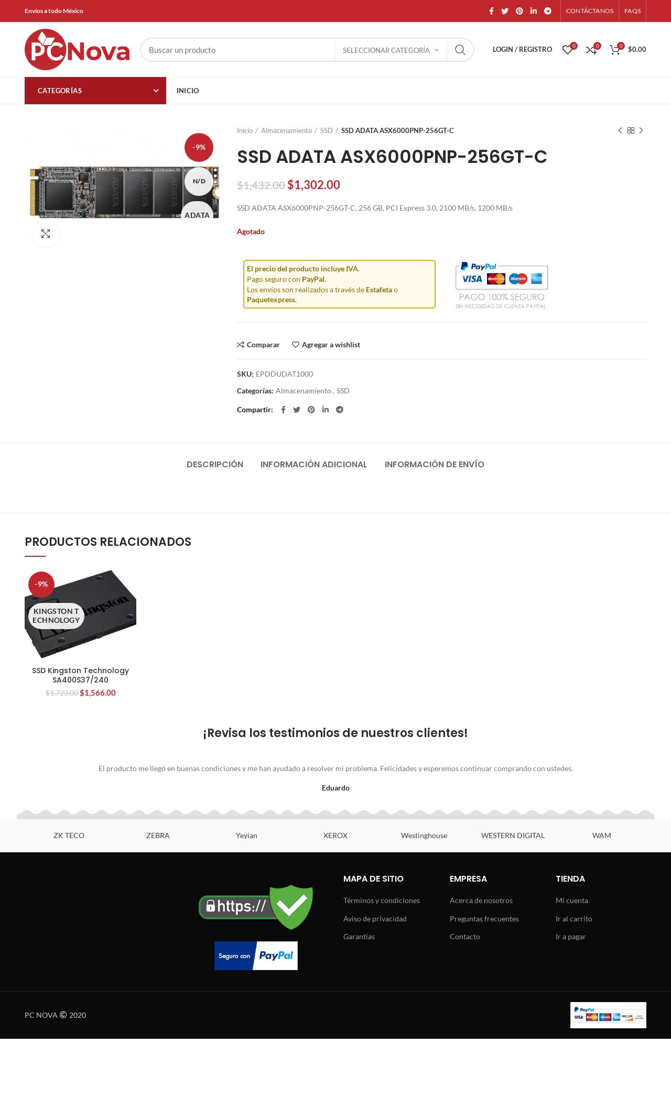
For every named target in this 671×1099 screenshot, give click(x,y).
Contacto (465, 936)
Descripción (215, 464)
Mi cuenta (572, 900)
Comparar (263, 344)
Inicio (245, 130)
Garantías (359, 936)
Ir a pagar (571, 936)
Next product (641, 131)
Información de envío (434, 464)
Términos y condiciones (381, 900)
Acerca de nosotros (481, 900)
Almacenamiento (286, 130)
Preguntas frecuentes (484, 918)
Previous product (620, 131)
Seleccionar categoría (386, 50)
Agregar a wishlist (331, 344)
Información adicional (314, 464)
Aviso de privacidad (375, 918)
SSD (326, 130)
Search (460, 50)
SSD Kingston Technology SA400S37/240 (80, 675)
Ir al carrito (574, 918)
